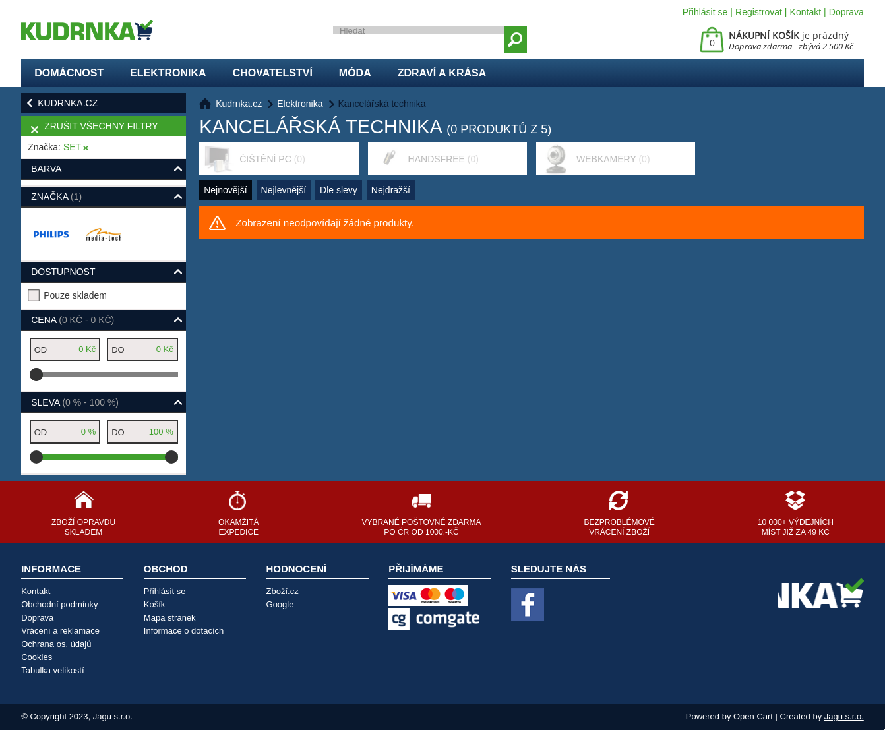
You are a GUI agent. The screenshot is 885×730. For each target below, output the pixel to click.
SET (72, 147)
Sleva (75, 402)
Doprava (846, 12)
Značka (56, 196)
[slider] (36, 374)
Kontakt (805, 12)
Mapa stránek (170, 618)
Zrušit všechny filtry (101, 126)
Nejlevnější (283, 190)
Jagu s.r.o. (844, 716)
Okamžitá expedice (238, 527)
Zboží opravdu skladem (83, 527)
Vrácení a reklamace (60, 631)
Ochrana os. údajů (56, 644)
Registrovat (758, 12)
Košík (155, 604)
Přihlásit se (705, 12)
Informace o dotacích (184, 631)
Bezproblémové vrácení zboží (619, 527)
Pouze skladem (75, 295)
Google (280, 604)
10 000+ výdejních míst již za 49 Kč (796, 527)
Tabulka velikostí (52, 670)
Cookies (36, 657)
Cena (72, 320)
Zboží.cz (282, 591)
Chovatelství (273, 72)
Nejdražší (390, 190)
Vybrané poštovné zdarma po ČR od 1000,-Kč (421, 527)
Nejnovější (225, 190)
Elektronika (168, 72)
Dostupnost (63, 271)
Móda (355, 72)
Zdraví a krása (442, 72)
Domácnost (69, 72)
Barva (46, 169)
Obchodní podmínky (59, 604)
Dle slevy (338, 190)
